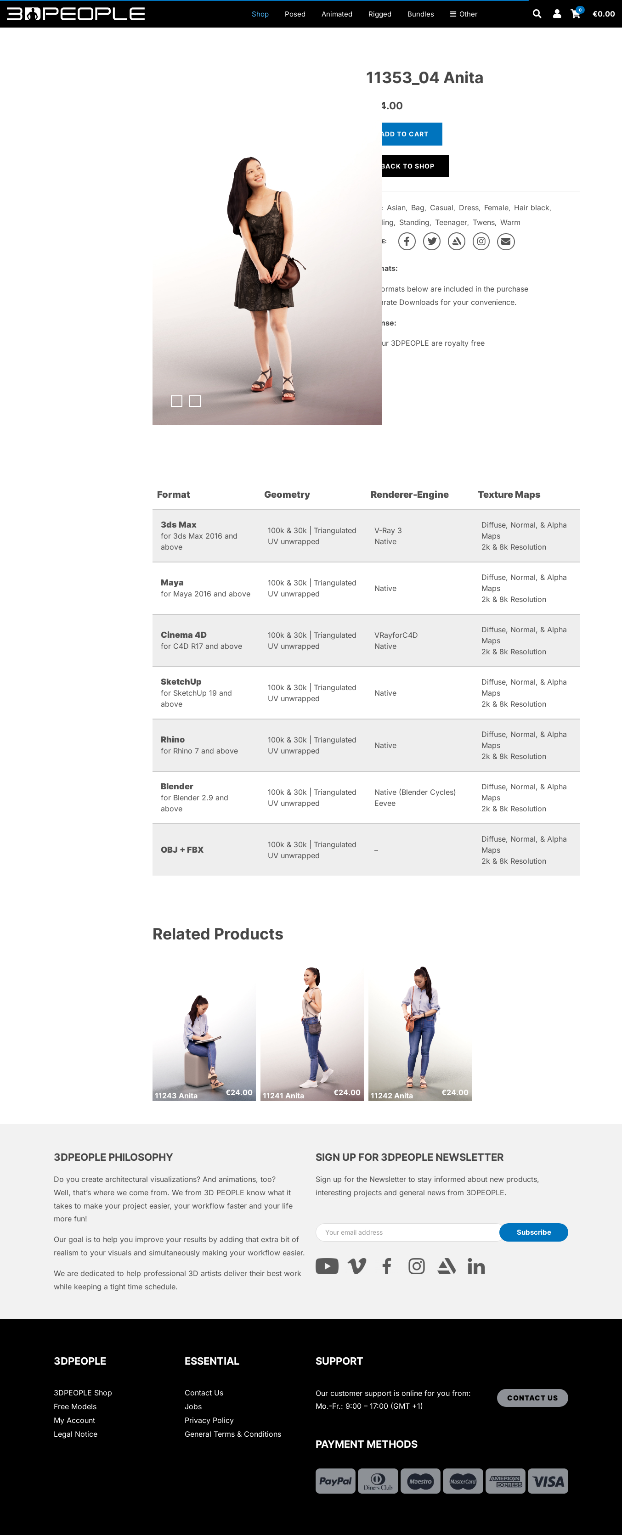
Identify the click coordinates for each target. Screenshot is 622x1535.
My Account (74, 1420)
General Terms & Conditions (233, 1434)
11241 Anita (283, 1095)
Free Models (75, 1406)
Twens (484, 222)
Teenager (451, 222)
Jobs (193, 1406)
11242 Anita (392, 1095)
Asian (396, 207)
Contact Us (204, 1392)
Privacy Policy (209, 1420)
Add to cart (404, 134)
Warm (510, 222)
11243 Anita (176, 1095)
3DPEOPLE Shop (83, 1392)
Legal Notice (75, 1434)
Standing (414, 222)
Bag (417, 207)
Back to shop (408, 166)
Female (496, 207)
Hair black (531, 207)
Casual (441, 207)
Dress (469, 207)
